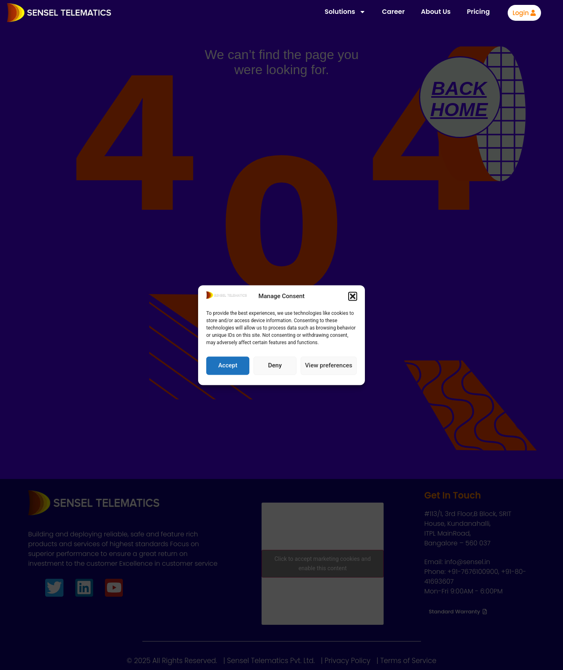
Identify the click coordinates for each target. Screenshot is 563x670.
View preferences (328, 365)
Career (393, 11)
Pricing (478, 11)
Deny (275, 365)
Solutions (345, 11)
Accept (227, 365)
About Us (436, 11)
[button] (353, 296)
